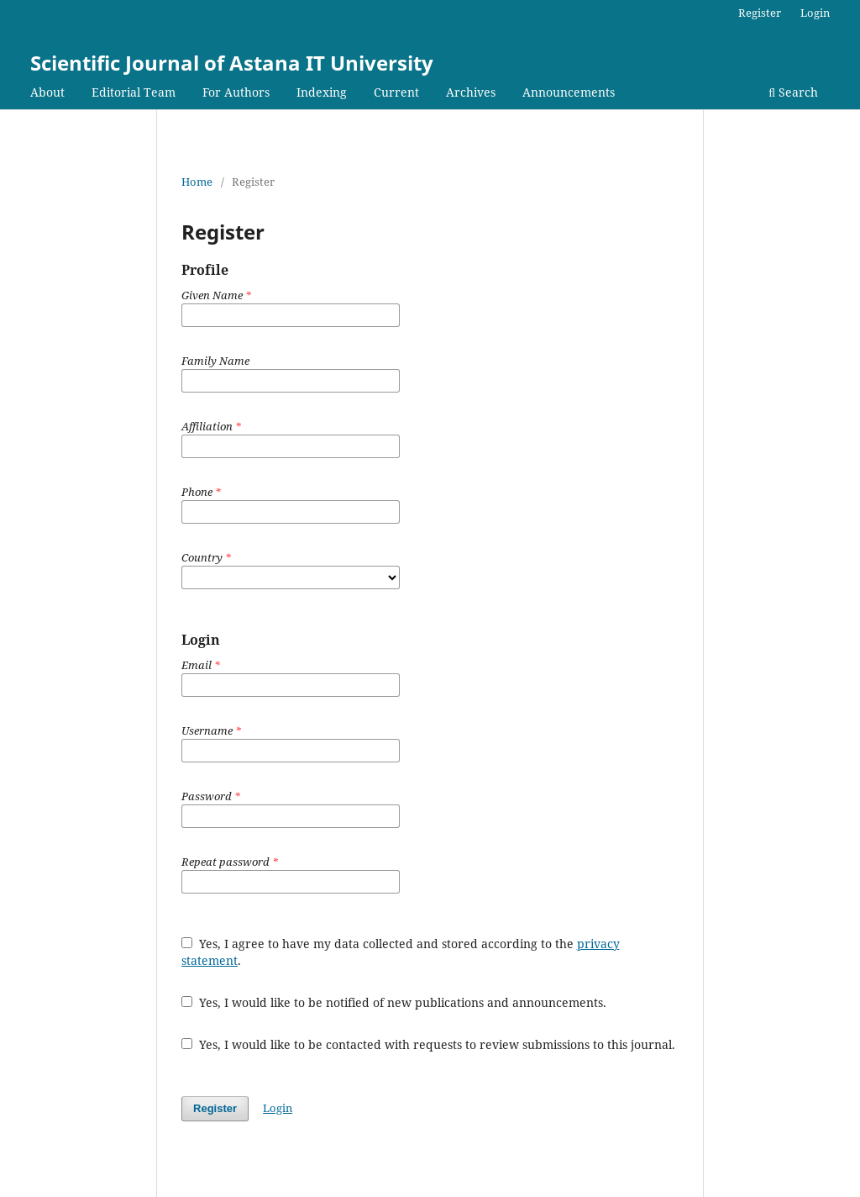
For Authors (236, 92)
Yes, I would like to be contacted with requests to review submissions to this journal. (428, 1044)
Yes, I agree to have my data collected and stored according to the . (400, 952)
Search (793, 92)
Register (759, 12)
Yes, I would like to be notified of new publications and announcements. (393, 1002)
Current (396, 92)
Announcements (568, 92)
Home (196, 181)
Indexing (321, 92)
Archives (471, 92)
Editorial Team (134, 92)
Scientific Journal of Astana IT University (231, 62)
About (47, 92)
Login (815, 12)
